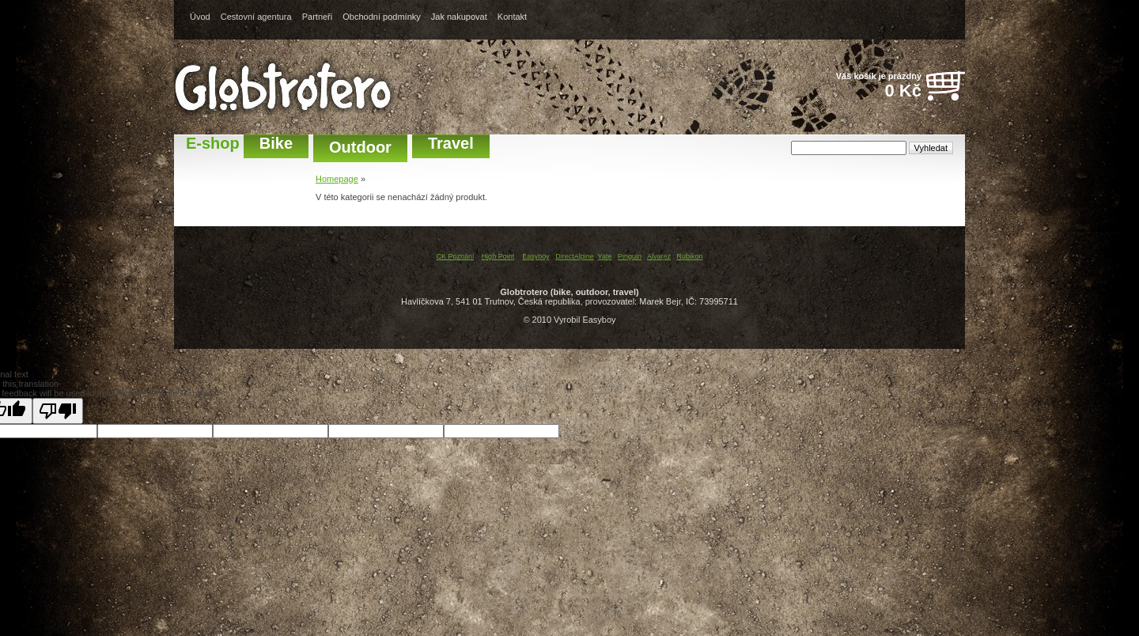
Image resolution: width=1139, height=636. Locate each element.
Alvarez (659, 256)
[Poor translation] (57, 411)
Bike (276, 143)
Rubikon (690, 256)
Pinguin (629, 256)
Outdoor (360, 147)
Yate (605, 256)
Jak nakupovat (459, 16)
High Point (498, 256)
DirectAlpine (574, 256)
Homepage (337, 179)
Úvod (200, 16)
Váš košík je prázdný (870, 86)
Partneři (317, 16)
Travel (451, 143)
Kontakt (512, 16)
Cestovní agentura (256, 16)
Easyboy (536, 256)
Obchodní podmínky (381, 16)
